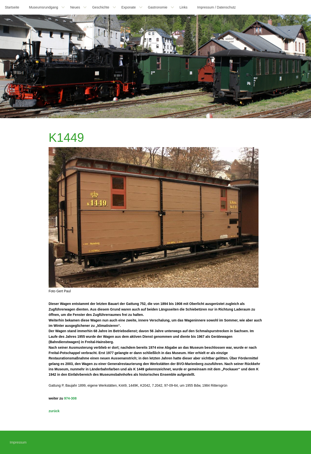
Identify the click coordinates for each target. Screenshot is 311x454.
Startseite (12, 7)
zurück (54, 411)
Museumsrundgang (43, 7)
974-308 (70, 398)
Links (184, 7)
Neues (75, 7)
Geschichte (100, 7)
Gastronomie (157, 7)
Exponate (128, 7)
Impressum (18, 442)
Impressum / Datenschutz (216, 7)
